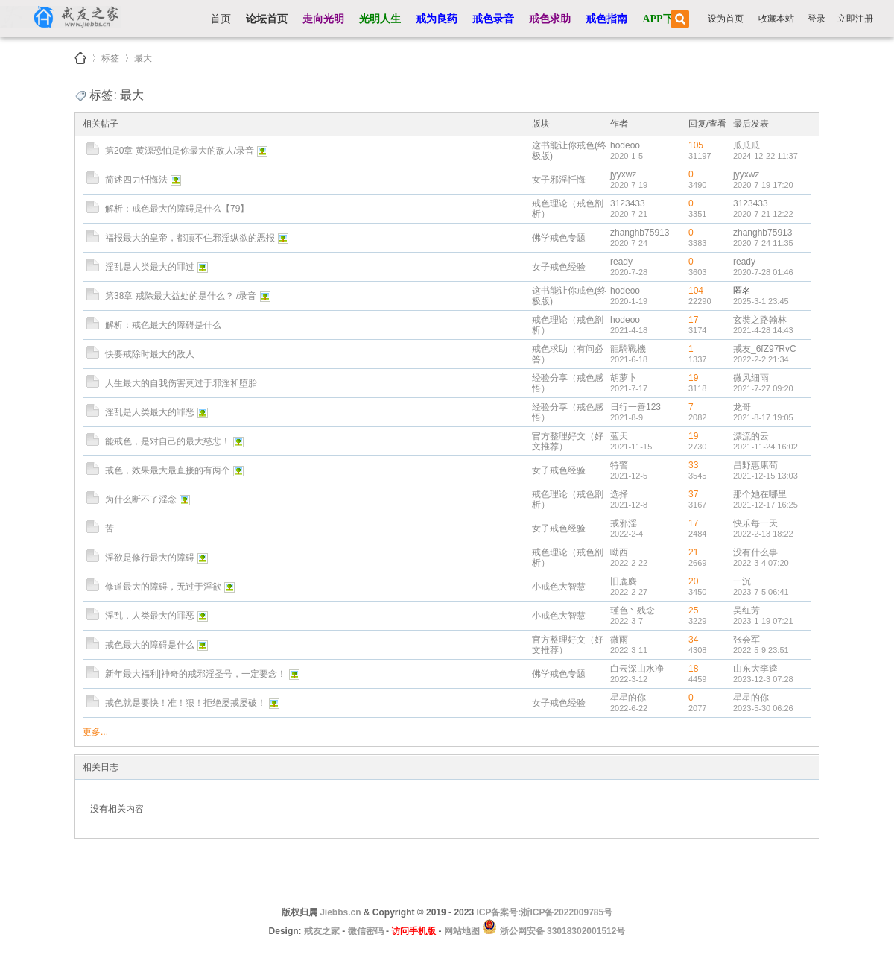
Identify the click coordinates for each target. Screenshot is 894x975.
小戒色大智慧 (559, 586)
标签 (110, 55)
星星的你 (628, 697)
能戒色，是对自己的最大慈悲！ (167, 441)
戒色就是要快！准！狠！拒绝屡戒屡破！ (185, 703)
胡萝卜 (623, 378)
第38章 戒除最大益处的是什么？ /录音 (180, 296)
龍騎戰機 (628, 349)
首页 (220, 19)
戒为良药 (436, 19)
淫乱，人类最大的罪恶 (149, 615)
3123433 (627, 203)
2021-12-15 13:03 (765, 475)
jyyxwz (623, 174)
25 (693, 610)
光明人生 (380, 19)
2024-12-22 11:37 (765, 155)
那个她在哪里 (760, 494)
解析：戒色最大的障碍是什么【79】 (177, 208)
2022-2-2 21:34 (761, 359)
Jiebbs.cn (340, 912)
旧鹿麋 (623, 581)
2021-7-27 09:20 (763, 388)
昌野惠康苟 (755, 465)
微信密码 (366, 931)
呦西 (619, 552)
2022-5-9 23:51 (761, 650)
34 (693, 639)
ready (621, 261)
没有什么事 (755, 552)
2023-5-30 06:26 (763, 708)
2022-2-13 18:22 (763, 533)
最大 (143, 55)
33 (693, 465)
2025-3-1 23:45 (761, 301)
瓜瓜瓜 (746, 145)
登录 (816, 18)
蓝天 (619, 436)
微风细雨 (751, 378)
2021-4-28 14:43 (763, 330)
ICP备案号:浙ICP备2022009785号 (544, 912)
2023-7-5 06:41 (761, 591)
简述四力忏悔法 (136, 179)
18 (693, 668)
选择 (619, 494)
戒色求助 (550, 19)
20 (693, 581)
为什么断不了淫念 (141, 499)
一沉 (742, 581)
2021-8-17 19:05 (763, 417)
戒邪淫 (623, 523)
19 (693, 378)
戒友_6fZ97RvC (764, 349)
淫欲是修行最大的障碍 (149, 557)
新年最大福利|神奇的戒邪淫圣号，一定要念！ (195, 674)
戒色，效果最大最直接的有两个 (167, 470)
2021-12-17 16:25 (765, 504)
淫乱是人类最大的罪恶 (149, 412)
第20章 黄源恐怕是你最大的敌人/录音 (179, 150)
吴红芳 (746, 610)
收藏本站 (776, 18)
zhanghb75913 (639, 232)
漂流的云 (751, 436)
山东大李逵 (755, 668)
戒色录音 (493, 19)
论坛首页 (267, 19)
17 (693, 320)
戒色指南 (606, 19)
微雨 (619, 639)
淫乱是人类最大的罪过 (149, 267)
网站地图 (462, 931)
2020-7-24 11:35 (763, 243)
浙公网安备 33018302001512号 (561, 931)
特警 (619, 465)
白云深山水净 (637, 668)
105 (695, 145)
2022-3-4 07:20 (761, 562)
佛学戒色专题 (559, 238)
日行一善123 (635, 407)
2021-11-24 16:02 (765, 446)
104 (695, 290)
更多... (95, 732)
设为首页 (726, 18)
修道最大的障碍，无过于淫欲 (163, 586)
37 (693, 494)
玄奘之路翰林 (760, 320)
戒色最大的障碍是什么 (149, 645)
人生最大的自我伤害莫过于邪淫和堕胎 (181, 383)
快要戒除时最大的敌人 (149, 354)
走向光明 (323, 19)
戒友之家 (80, 58)
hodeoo (625, 145)
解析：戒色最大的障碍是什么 (163, 325)
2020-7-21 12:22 (763, 213)
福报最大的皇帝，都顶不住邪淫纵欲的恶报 (190, 238)
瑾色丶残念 (632, 610)
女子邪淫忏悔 (559, 179)
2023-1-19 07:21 (763, 620)
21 (693, 552)
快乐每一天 (755, 523)
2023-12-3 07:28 (763, 679)
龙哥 (742, 407)
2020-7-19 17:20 (763, 184)
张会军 (746, 639)
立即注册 (855, 18)
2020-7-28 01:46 (763, 272)
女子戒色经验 (559, 267)
